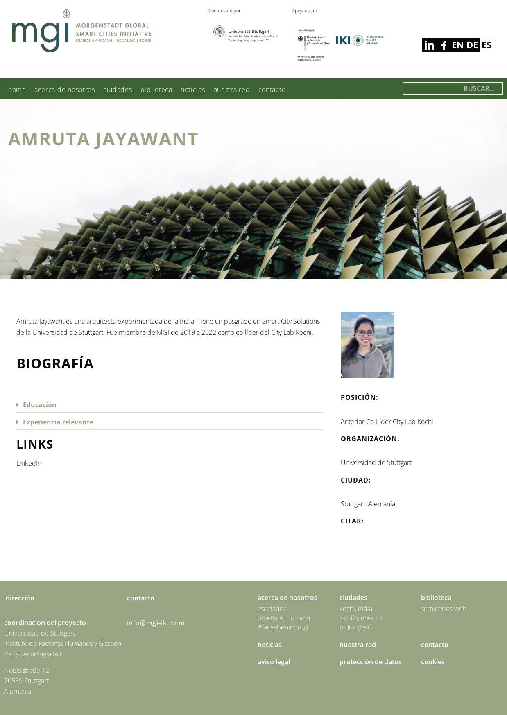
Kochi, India (356, 608)
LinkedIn (28, 463)
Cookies (433, 661)
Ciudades (117, 89)
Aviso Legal (274, 661)
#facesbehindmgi (283, 627)
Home (17, 89)
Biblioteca (156, 89)
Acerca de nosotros (64, 89)
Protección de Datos (371, 661)
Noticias (193, 89)
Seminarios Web (444, 608)
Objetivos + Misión (284, 618)
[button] (170, 404)
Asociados (272, 608)
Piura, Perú (355, 627)
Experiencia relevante (58, 421)
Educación (40, 404)
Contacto (272, 89)
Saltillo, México (361, 618)
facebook (429, 45)
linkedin (443, 45)
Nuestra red (231, 89)
